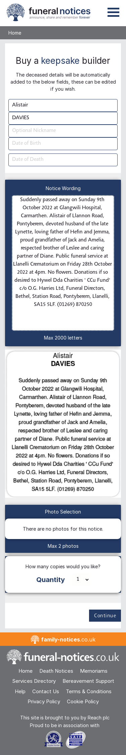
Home (14, 33)
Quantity (50, 580)
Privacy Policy (44, 701)
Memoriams (94, 671)
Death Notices (56, 671)
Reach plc (99, 717)
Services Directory (34, 681)
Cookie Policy (83, 701)
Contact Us (45, 691)
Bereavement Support (88, 681)
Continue (105, 616)
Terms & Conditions (89, 691)
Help (20, 691)
